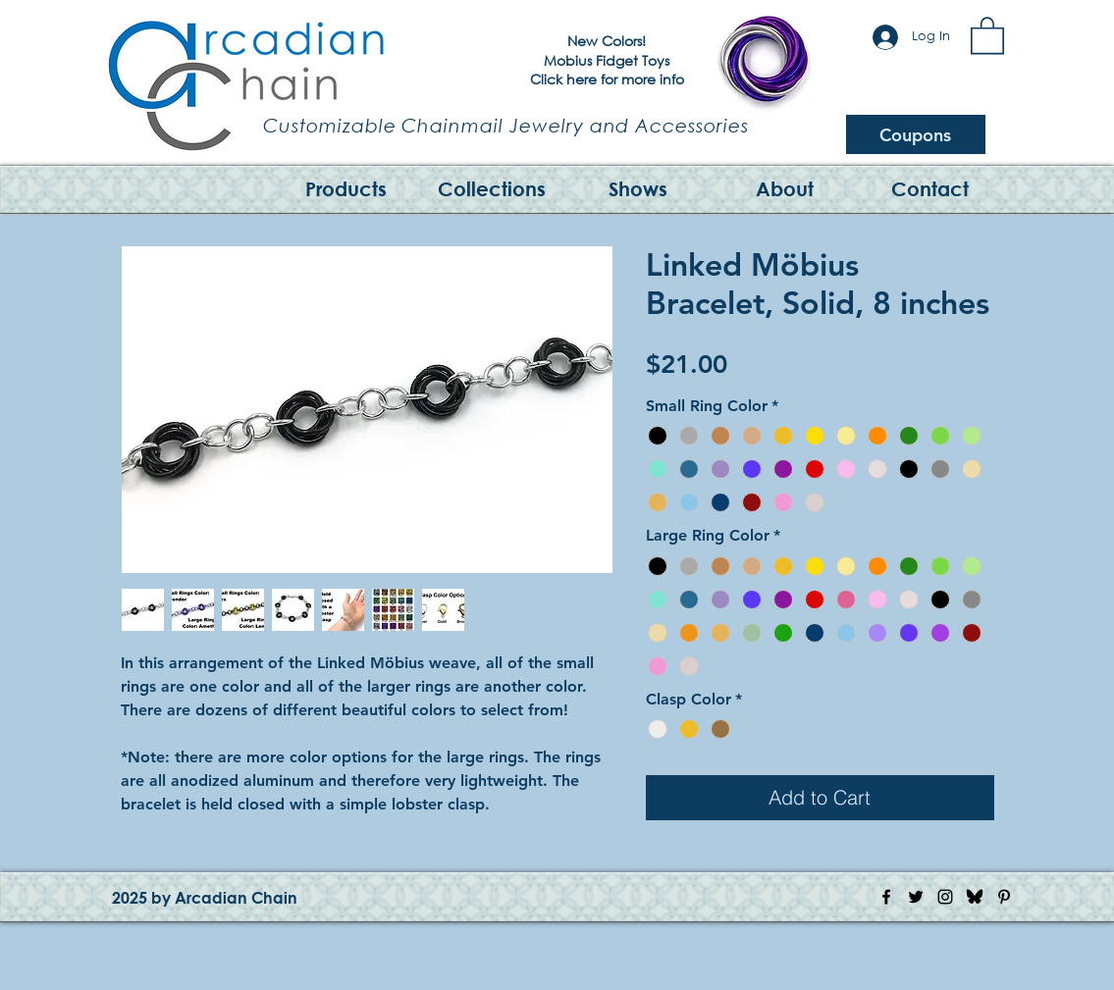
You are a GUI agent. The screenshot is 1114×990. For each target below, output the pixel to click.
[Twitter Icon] (916, 897)
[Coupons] (915, 134)
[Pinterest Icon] (1004, 897)
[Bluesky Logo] (974, 897)
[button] (987, 34)
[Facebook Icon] (886, 897)
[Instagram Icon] (945, 897)
